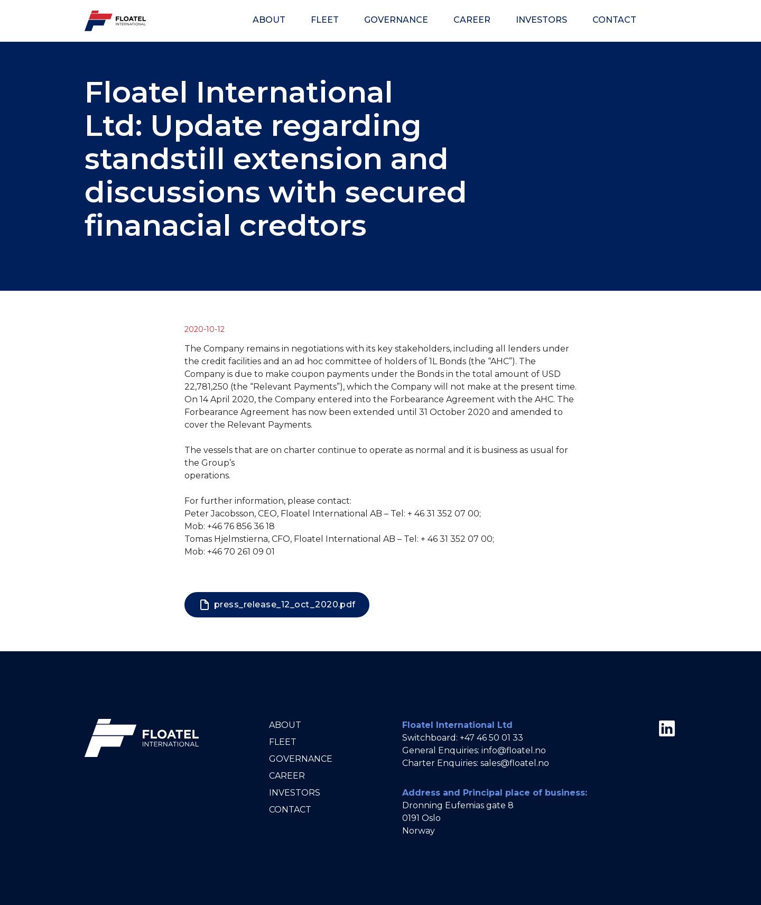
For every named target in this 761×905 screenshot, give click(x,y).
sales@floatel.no (514, 763)
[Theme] (664, 20)
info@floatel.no (513, 750)
